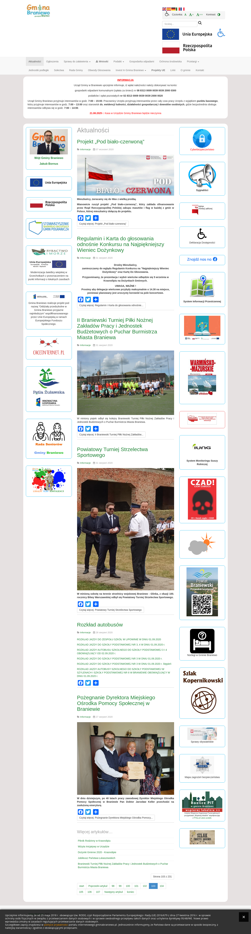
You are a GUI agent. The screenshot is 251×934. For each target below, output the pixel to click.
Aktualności (34, 61)
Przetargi (193, 61)
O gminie (186, 70)
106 (90, 892)
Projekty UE (158, 70)
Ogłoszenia (52, 61)
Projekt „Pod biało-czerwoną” (110, 141)
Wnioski (102, 61)
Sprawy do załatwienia (77, 61)
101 (136, 886)
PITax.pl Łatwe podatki (202, 818)
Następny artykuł (114, 892)
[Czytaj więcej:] (103, 224)
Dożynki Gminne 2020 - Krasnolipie (97, 852)
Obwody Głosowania (99, 70)
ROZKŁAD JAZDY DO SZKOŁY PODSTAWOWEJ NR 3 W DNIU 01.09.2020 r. (119, 658)
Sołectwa (59, 70)
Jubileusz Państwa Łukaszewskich (96, 858)
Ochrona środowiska (170, 61)
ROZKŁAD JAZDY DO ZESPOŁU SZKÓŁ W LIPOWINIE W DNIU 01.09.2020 (119, 639)
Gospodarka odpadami (141, 61)
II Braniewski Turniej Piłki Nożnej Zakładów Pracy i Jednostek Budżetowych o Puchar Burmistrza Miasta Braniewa (117, 328)
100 (128, 886)
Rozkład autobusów (100, 624)
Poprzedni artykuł (97, 886)
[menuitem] (185, 14)
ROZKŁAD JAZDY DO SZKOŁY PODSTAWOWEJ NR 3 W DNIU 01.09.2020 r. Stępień (124, 663)
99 (120, 886)
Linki (172, 70)
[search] (179, 24)
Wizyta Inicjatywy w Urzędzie (93, 846)
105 (81, 892)
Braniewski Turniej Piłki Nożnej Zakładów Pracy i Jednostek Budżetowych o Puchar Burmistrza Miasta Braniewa (123, 865)
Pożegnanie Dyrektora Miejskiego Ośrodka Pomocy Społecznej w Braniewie (116, 703)
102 (145, 886)
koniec (130, 892)
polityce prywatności (56, 924)
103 (153, 886)
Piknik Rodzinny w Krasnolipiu (94, 840)
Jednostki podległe (38, 70)
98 (113, 886)
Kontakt (200, 70)
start (81, 886)
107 (98, 892)
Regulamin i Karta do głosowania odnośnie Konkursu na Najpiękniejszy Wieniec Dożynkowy (120, 244)
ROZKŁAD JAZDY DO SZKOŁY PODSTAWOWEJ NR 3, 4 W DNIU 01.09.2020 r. (121, 644)
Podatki (119, 61)
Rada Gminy (76, 70)
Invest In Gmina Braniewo (131, 70)
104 (162, 886)
